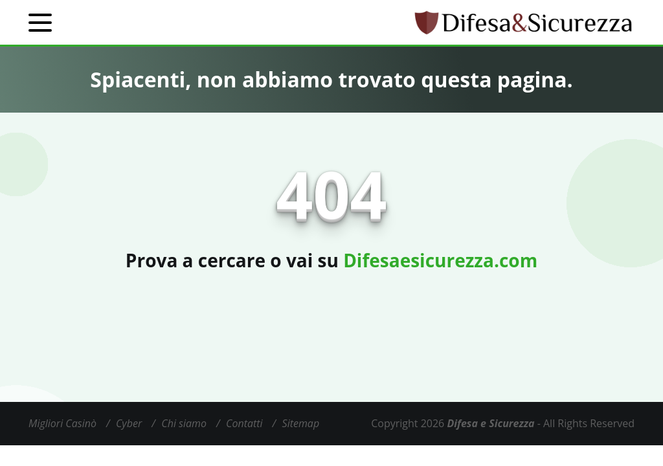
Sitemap (301, 423)
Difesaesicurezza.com (440, 260)
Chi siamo (184, 423)
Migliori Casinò (62, 423)
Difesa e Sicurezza (490, 423)
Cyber (129, 423)
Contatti (244, 423)
